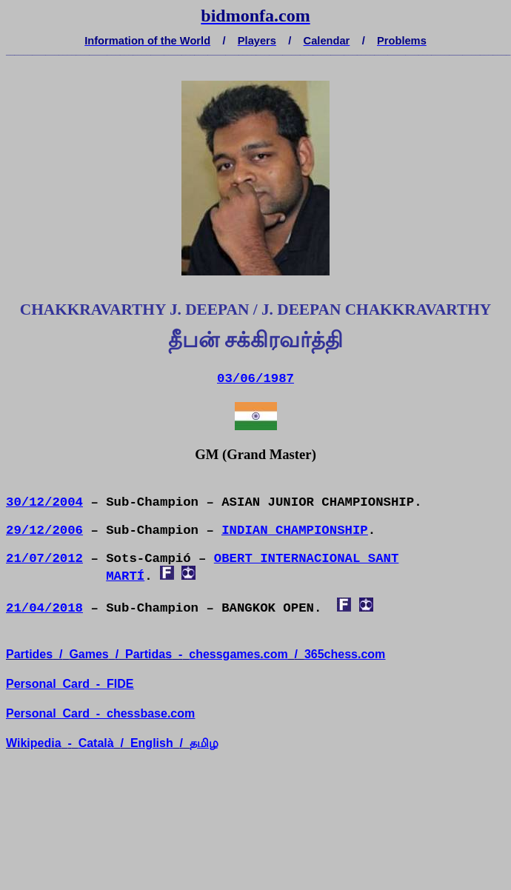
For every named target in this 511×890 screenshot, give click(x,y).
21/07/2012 (44, 559)
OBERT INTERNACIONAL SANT (306, 559)
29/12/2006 (44, 530)
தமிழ (204, 743)
